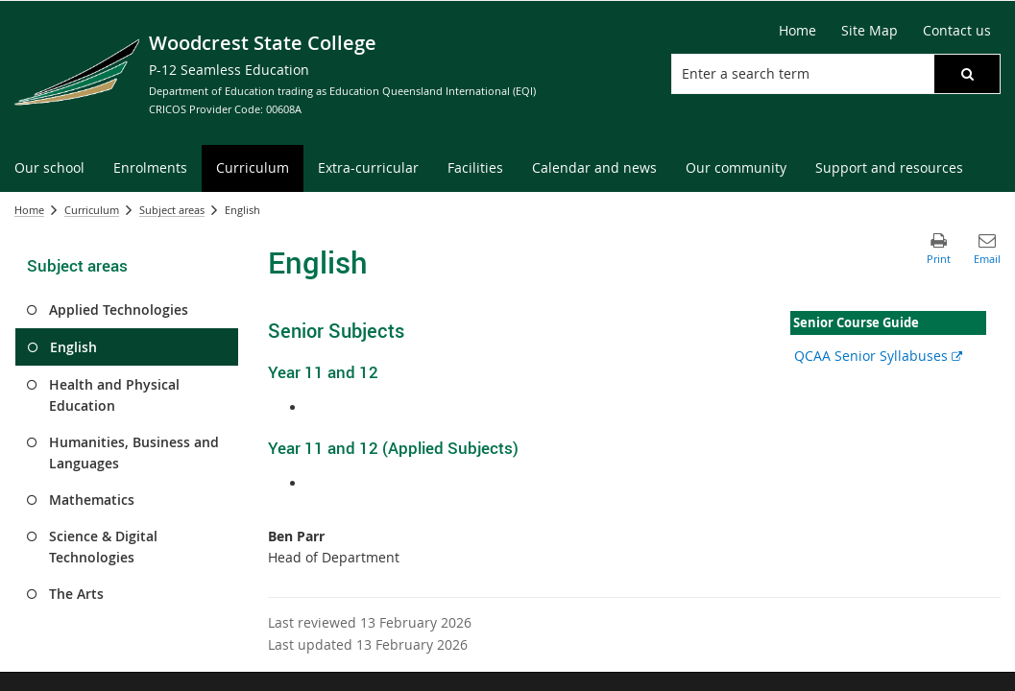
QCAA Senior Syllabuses (878, 355)
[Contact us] (957, 30)
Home (29, 210)
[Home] (797, 30)
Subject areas (172, 210)
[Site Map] (869, 30)
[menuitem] (49, 168)
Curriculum (91, 210)
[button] (967, 74)
